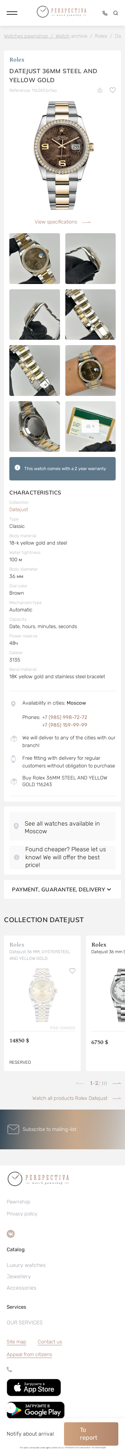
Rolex (16, 59)
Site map (16, 1342)
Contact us (50, 1342)
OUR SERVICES (25, 1322)
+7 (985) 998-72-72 (64, 717)
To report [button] (88, 1433)
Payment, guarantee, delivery (62, 889)
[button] (12, 13)
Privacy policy (22, 1214)
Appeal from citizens (29, 1354)
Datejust (18, 509)
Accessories (21, 1288)
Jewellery (19, 1276)
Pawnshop (18, 1202)
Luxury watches (26, 1265)
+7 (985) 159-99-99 (64, 725)
